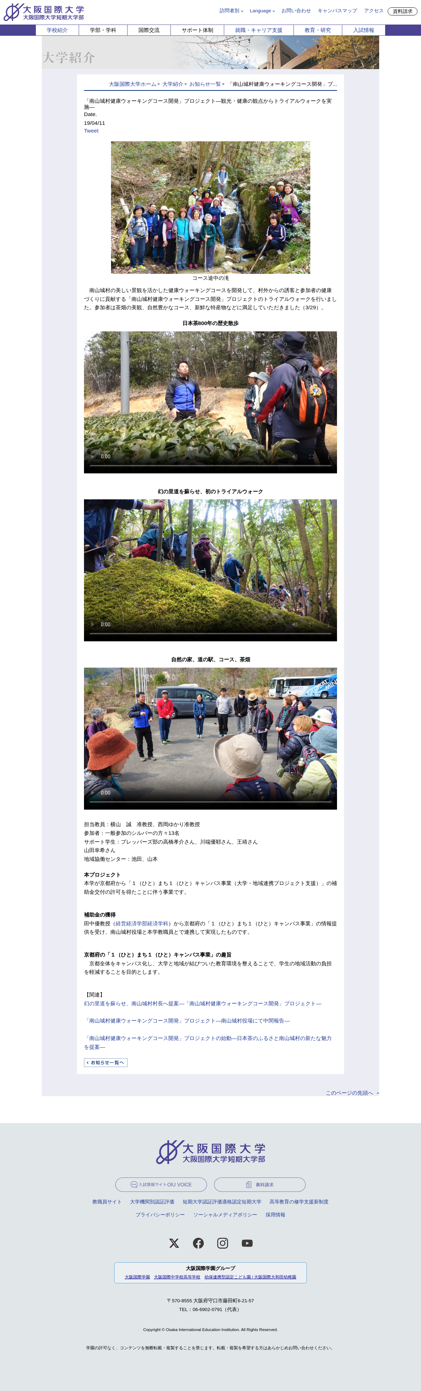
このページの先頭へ (349, 1093)
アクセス (374, 10)
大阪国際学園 (137, 1277)
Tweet (91, 131)
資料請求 (403, 11)
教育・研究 (318, 30)
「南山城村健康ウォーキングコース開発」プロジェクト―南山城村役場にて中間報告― (187, 1021)
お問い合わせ (296, 10)
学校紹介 (57, 30)
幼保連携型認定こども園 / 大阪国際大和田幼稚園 (251, 1277)
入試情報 (363, 30)
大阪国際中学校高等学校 (177, 1277)
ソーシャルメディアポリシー (225, 1214)
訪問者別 (229, 10)
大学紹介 (172, 84)
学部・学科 (103, 30)
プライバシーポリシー (160, 1214)
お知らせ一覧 (205, 84)
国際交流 (149, 30)
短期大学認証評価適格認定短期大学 (222, 1201)
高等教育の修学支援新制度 (299, 1201)
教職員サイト (107, 1201)
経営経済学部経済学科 (142, 923)
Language (260, 10)
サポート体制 (197, 30)
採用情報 (275, 1214)
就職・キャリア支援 (259, 30)
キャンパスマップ (337, 10)
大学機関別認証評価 (152, 1201)
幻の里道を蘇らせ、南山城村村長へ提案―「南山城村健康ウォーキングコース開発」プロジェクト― (203, 1003)
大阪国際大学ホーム (132, 84)
